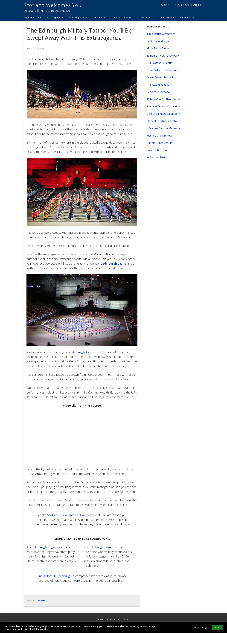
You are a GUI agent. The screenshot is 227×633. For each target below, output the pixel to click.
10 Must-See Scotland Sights (163, 99)
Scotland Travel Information (66, 515)
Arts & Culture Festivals (160, 77)
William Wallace (156, 157)
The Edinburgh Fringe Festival (103, 547)
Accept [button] (217, 627)
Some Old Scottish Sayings (162, 70)
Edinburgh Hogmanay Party (163, 55)
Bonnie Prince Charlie (159, 143)
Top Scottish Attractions (161, 34)
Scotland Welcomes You (52, 5)
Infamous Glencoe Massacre (163, 128)
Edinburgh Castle (114, 263)
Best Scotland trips (158, 41)
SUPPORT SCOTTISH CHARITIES (182, 5)
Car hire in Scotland (158, 92)
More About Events (158, 48)
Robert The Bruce (157, 150)
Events (41, 600)
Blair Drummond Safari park (163, 113)
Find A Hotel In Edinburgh (54, 576)
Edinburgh (77, 352)
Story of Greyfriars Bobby (162, 121)
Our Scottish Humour (159, 63)
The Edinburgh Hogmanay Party (48, 547)
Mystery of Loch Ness (159, 135)
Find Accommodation (159, 84)
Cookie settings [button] (200, 627)
